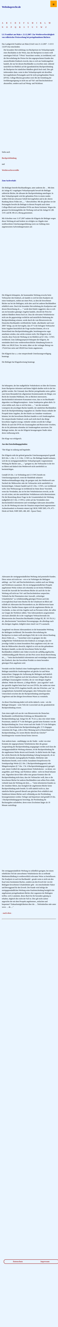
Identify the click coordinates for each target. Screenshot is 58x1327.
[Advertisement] (27, 118)
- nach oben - (7, 913)
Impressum (44, 1262)
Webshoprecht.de (11, 6)
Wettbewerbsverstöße (10, 170)
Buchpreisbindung (9, 158)
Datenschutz (18, 1262)
